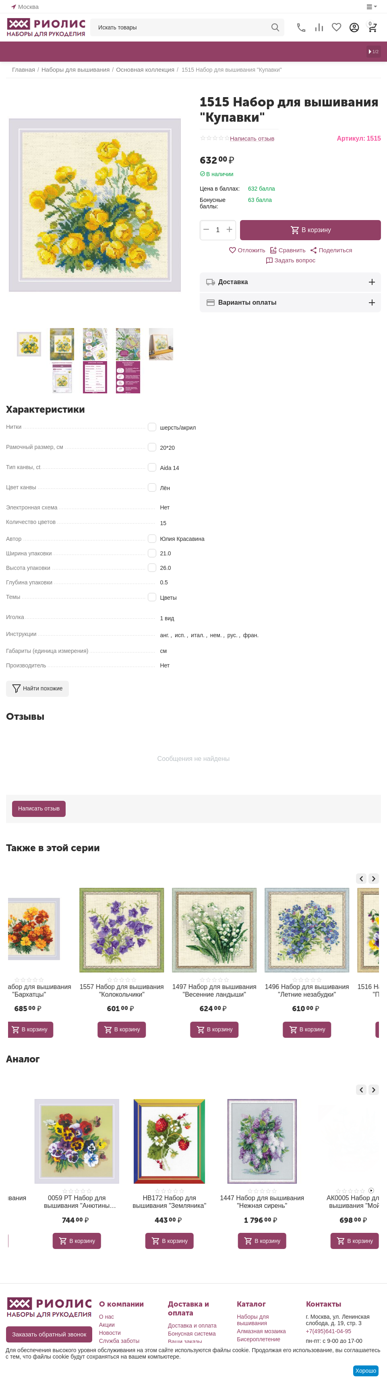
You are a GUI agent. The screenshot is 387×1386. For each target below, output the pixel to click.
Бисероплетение (258, 1335)
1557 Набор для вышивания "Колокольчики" (54, 989)
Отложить (223, 250)
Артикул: (351, 138)
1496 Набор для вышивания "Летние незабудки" (240, 989)
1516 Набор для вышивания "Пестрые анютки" (332, 989)
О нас (106, 1313)
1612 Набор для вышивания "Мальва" (54, 1198)
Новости (110, 1329)
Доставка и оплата (192, 1322)
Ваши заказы (185, 1338)
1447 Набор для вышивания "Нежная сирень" (332, 1198)
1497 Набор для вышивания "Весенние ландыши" (147, 989)
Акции (107, 1321)
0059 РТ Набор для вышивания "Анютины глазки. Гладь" (147, 1198)
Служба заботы (119, 1337)
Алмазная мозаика (261, 1327)
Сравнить (262, 250)
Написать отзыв (250, 139)
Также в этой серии (53, 848)
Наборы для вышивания (253, 1316)
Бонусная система (192, 1330)
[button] (303, 250)
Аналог (22, 1057)
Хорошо (366, 1370)
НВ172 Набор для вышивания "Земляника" (240, 1198)
